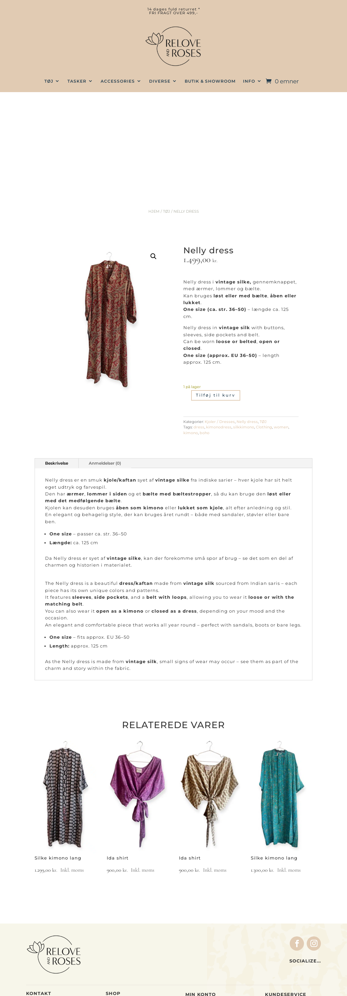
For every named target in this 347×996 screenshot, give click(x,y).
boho (204, 342)
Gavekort (117, 946)
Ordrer (193, 926)
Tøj (110, 911)
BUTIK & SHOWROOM (210, 81)
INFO (249, 81)
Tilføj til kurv (216, 304)
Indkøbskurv (201, 919)
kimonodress (218, 336)
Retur (272, 933)
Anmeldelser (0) (105, 372)
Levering (276, 926)
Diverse (159, 81)
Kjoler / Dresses (220, 331)
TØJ (48, 81)
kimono (190, 342)
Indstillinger (201, 933)
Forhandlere (280, 940)
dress (198, 336)
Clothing (264, 336)
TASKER (76, 81)
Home (113, 932)
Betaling (275, 919)
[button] (153, 166)
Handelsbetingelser (290, 912)
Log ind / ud (200, 940)
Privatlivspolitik (285, 961)
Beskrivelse (56, 372)
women (281, 336)
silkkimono (243, 336)
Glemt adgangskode (210, 947)
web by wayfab (220, 985)
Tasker (114, 918)
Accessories (118, 81)
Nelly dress (247, 331)
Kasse (193, 912)
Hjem (154, 120)
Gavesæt (117, 939)
